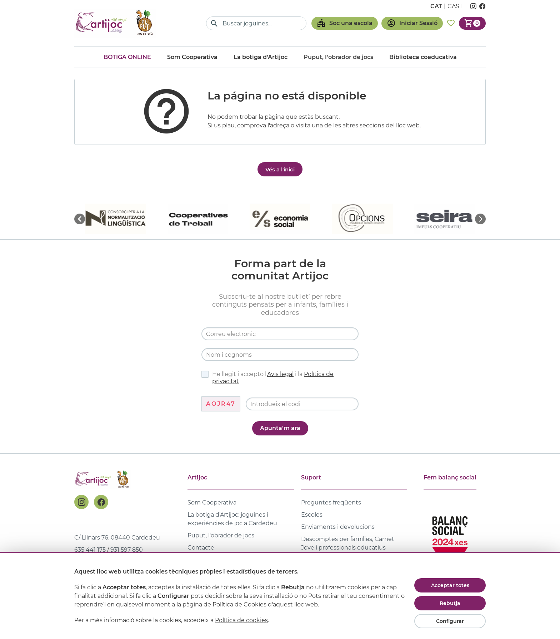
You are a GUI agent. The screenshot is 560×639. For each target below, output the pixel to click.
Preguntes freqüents (331, 502)
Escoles (311, 514)
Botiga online (127, 57)
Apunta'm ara (280, 428)
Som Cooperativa (192, 57)
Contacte (201, 547)
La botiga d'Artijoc (261, 57)
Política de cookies (241, 620)
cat (436, 6)
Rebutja (450, 603)
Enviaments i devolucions (338, 526)
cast (455, 6)
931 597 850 (126, 549)
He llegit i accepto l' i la (267, 378)
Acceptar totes (450, 585)
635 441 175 (90, 549)
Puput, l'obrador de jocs (221, 535)
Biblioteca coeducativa (423, 57)
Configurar (450, 621)
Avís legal (280, 374)
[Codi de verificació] (302, 403)
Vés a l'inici (280, 169)
